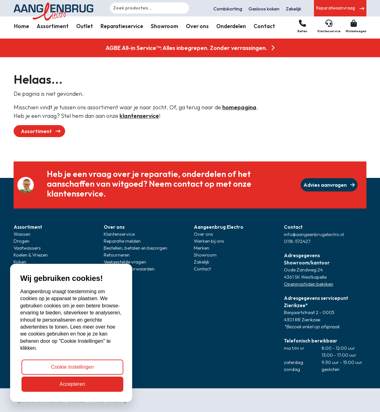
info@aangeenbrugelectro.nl (314, 234)
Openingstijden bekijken (308, 284)
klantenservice (139, 115)
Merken (201, 248)
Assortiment (53, 26)
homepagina (239, 107)
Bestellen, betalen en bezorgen (135, 248)
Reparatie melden (122, 241)
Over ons (197, 26)
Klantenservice (119, 234)
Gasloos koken (263, 9)
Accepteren (72, 384)
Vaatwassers (27, 248)
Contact (264, 26)
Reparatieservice (122, 26)
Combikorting (227, 9)
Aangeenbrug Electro (218, 227)
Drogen (21, 241)
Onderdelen (231, 26)
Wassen (22, 234)
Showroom (164, 26)
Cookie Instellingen (72, 367)
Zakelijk (293, 9)
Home (21, 26)
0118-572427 (297, 241)
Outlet (84, 26)
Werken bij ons (209, 241)
